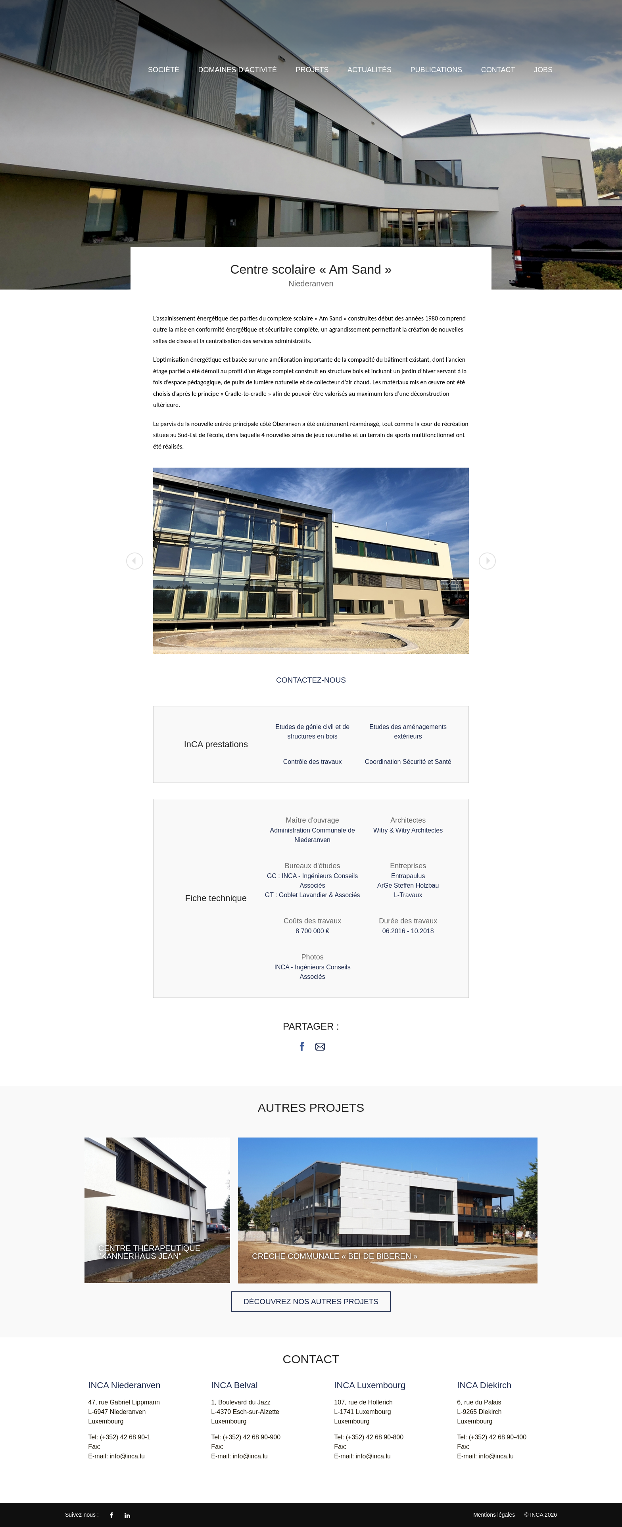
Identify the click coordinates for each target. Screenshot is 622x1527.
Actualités (369, 70)
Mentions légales (494, 1515)
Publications (437, 70)
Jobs (543, 70)
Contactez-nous (311, 680)
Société (163, 70)
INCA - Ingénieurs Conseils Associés (104, 35)
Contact (498, 70)
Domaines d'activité (237, 70)
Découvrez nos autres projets (311, 1301)
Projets (312, 70)
